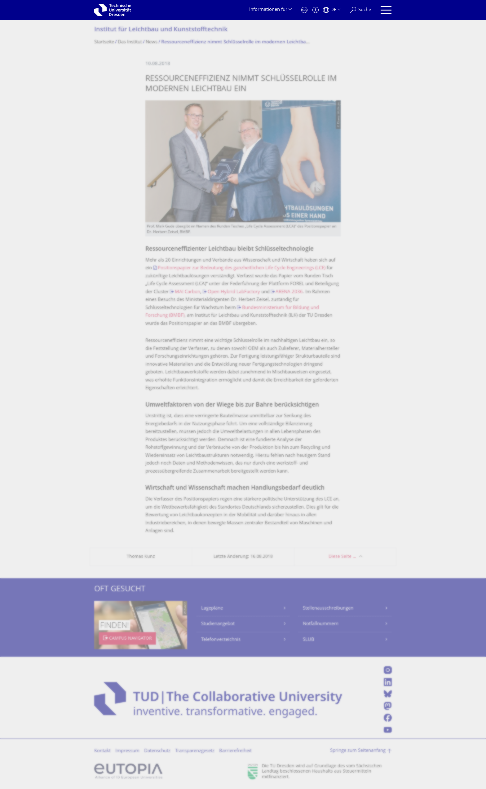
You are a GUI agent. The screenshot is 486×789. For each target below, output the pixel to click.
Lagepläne (212, 608)
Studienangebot (218, 624)
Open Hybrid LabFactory (234, 292)
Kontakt (102, 751)
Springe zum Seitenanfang (358, 750)
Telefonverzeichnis (221, 639)
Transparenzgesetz (194, 751)
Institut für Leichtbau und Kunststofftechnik (161, 30)
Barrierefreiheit (235, 751)
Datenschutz (157, 751)
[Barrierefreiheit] (315, 10)
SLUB (308, 639)
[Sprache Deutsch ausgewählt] (332, 10)
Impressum (127, 751)
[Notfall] (304, 10)
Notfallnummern (320, 624)
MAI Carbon (187, 292)
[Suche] (360, 10)
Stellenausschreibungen (328, 608)
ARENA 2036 (289, 292)
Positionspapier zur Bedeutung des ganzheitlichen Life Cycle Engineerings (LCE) (241, 268)
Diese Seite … (342, 557)
